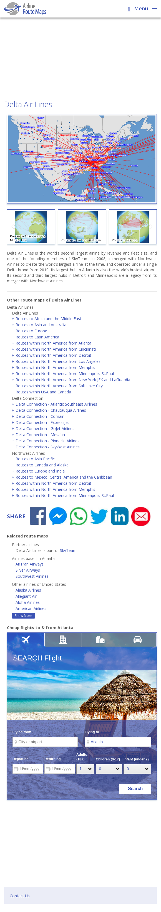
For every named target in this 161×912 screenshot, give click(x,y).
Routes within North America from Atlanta (53, 343)
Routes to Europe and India (40, 471)
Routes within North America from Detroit (53, 355)
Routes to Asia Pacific (35, 458)
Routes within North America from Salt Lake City (59, 385)
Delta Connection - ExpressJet (42, 422)
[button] (14, 228)
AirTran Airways (30, 564)
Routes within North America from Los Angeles (58, 361)
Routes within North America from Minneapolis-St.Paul (65, 373)
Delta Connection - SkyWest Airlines (48, 446)
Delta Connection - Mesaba (40, 434)
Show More (23, 615)
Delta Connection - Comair (40, 416)
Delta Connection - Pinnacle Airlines (47, 440)
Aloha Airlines (28, 602)
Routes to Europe (31, 330)
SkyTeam (68, 550)
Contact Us (20, 895)
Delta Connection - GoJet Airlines (45, 428)
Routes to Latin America (37, 337)
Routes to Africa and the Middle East (48, 318)
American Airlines (31, 608)
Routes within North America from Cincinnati (56, 349)
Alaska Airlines (28, 590)
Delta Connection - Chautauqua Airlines (51, 410)
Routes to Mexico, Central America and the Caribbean (64, 477)
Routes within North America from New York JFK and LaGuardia (73, 379)
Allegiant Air (26, 596)
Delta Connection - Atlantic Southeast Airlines (56, 404)
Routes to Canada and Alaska (42, 465)
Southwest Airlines (32, 576)
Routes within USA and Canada (43, 392)
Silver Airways (28, 570)
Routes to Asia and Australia (41, 324)
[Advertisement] (80, 59)
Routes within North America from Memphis (55, 367)
